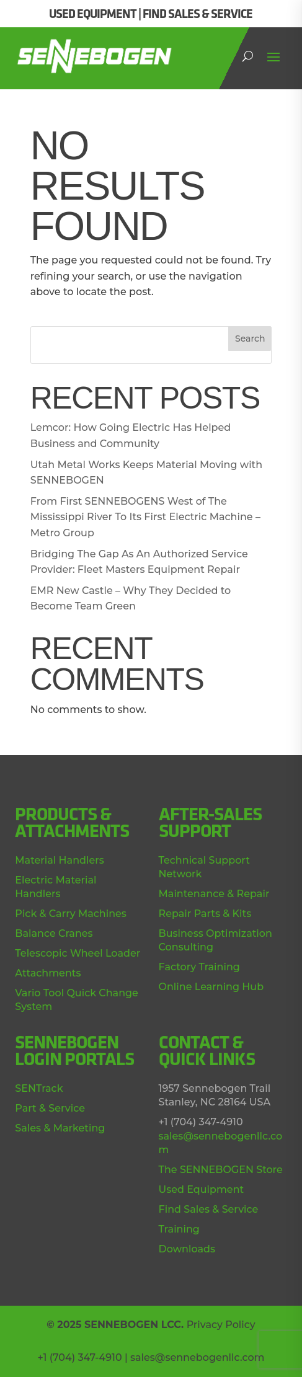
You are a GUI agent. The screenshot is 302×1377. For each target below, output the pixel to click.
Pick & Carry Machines (71, 913)
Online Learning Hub (211, 987)
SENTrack (39, 1088)
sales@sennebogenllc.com (197, 1357)
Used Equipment (201, 1189)
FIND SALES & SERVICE (197, 13)
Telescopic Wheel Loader (77, 953)
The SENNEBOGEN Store (221, 1170)
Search (250, 338)
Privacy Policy (221, 1325)
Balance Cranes (53, 933)
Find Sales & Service (209, 1209)
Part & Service (50, 1108)
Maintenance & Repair (214, 894)
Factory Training (199, 967)
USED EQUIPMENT (92, 13)
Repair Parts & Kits (205, 913)
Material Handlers (59, 860)
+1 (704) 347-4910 (79, 1357)
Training (179, 1229)
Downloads (187, 1249)
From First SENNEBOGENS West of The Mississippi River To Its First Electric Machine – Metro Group (145, 517)
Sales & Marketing (60, 1128)
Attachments (48, 973)
